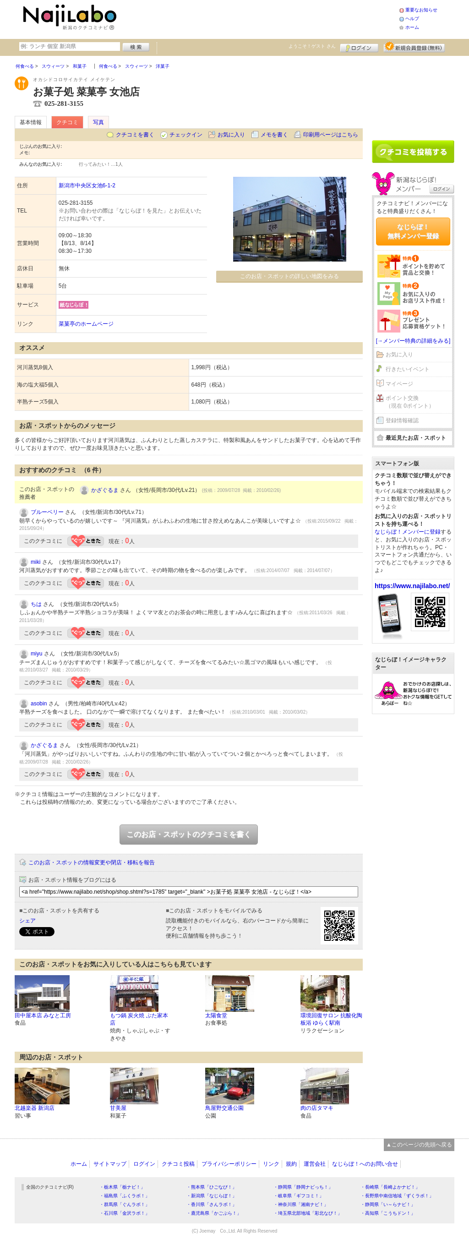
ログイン (359, 47)
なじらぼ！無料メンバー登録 (413, 231)
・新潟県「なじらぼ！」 (211, 1195)
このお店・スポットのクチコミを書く (188, 834)
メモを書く (274, 134)
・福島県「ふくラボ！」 (124, 1195)
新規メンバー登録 (414, 47)
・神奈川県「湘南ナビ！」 (300, 1204)
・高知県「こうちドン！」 (387, 1213)
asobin (39, 703)
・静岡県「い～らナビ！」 (387, 1204)
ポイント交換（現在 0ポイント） (410, 402)
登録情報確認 (402, 420)
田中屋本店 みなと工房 (43, 1015)
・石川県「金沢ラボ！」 (124, 1213)
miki (35, 562)
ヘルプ (412, 18)
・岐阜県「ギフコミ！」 (298, 1195)
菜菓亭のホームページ (86, 324)
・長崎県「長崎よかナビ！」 (390, 1187)
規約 (291, 1164)
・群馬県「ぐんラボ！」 (124, 1204)
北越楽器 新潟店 (35, 1108)
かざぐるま (105, 490)
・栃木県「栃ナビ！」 (122, 1187)
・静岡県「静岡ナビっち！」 (303, 1187)
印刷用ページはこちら (330, 134)
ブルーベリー (47, 512)
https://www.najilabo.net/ (412, 585)
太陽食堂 (216, 1015)
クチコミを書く (135, 134)
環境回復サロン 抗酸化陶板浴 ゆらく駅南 (331, 1019)
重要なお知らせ (421, 9)
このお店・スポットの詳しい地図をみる (289, 276)
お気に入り (231, 134)
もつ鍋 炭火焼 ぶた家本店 (139, 1019)
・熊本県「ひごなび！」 (211, 1187)
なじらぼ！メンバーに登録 (408, 532)
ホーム (412, 27)
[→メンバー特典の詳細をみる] (413, 341)
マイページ (399, 384)
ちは (36, 604)
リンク (271, 1164)
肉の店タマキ (316, 1108)
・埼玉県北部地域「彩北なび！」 (307, 1213)
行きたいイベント (408, 369)
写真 (98, 122)
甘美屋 (118, 1108)
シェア (27, 920)
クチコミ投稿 (178, 1164)
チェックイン (185, 134)
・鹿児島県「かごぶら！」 (213, 1213)
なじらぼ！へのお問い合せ (365, 1164)
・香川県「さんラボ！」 (211, 1204)
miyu (36, 653)
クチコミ (67, 122)
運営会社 (315, 1164)
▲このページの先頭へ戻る (419, 1144)
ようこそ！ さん (312, 46)
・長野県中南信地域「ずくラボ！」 (397, 1195)
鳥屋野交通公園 (224, 1108)
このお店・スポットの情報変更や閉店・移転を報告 (91, 862)
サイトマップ (109, 1164)
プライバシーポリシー (229, 1164)
